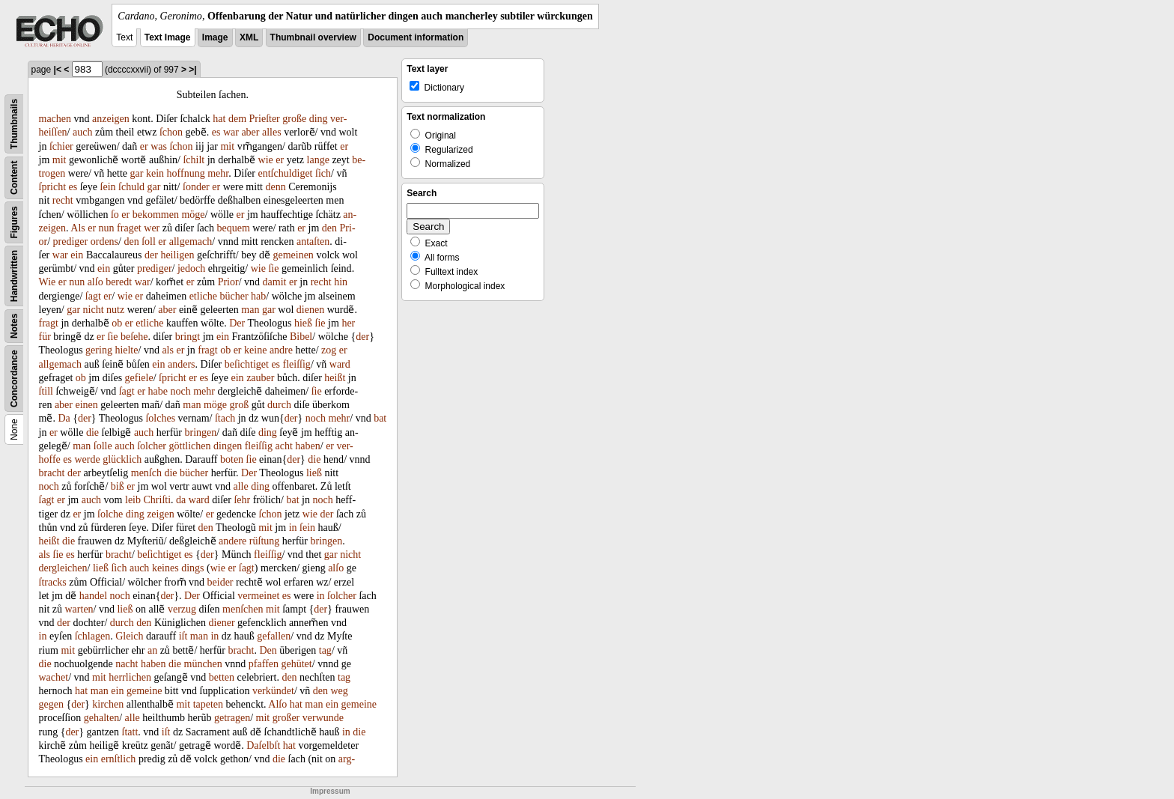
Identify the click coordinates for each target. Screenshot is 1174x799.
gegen (51, 704)
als (168, 350)
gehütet (297, 663)
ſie (273, 268)
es (216, 132)
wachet (54, 677)
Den (267, 650)
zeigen (160, 514)
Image (215, 37)
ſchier (61, 146)
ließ (314, 473)
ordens (104, 241)
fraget (129, 228)
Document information (415, 37)
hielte (126, 350)
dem (237, 118)
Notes (14, 326)
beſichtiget (247, 364)
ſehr (242, 499)
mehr (217, 173)
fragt (48, 323)
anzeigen (111, 118)
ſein (108, 186)
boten (231, 459)
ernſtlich (118, 759)
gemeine (144, 690)
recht (62, 200)
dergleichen (63, 568)
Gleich (129, 636)
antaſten (312, 241)
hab (258, 296)
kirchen (108, 704)
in (293, 527)
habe (158, 391)
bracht (52, 473)
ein (76, 255)
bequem (232, 228)
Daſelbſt (263, 745)
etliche (203, 296)
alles (272, 132)
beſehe (134, 336)
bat (380, 418)
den (329, 228)
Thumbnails (14, 124)
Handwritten (14, 276)
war (231, 132)
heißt (334, 377)
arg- (346, 759)
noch (181, 391)
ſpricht (53, 186)
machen (55, 118)
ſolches (160, 418)
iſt (183, 636)
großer (286, 717)
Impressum (330, 791)
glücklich (122, 459)
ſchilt (193, 159)
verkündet (273, 690)
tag (325, 650)
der (151, 255)
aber (250, 132)
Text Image (168, 37)
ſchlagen (92, 636)
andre (281, 350)
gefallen (274, 636)
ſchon (171, 132)
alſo (95, 282)
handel (93, 595)
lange (318, 159)
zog (328, 350)
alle (240, 486)
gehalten (101, 717)
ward (339, 364)
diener (222, 622)
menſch (146, 473)
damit (275, 282)
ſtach (225, 418)
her (348, 323)
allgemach (191, 241)
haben (307, 446)
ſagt (93, 296)
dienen (310, 309)
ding (318, 118)
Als (77, 228)
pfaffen (264, 663)
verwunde (323, 717)
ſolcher (151, 446)
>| (192, 69)
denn (275, 186)
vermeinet (258, 595)
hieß (303, 323)
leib (133, 499)
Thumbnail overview (313, 37)
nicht (93, 309)
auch (82, 132)
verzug (182, 609)
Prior (228, 282)
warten (79, 609)
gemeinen (293, 255)
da (181, 499)
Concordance (14, 378)
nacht (126, 663)
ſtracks (53, 582)
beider (220, 582)
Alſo (277, 704)
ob (117, 323)
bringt (187, 336)
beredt (119, 282)
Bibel (301, 336)
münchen (203, 663)
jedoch (191, 268)
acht (283, 446)
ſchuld (131, 186)
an (152, 650)
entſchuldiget (285, 173)
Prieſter (264, 118)
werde (87, 459)
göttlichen (190, 446)
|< (57, 69)
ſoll (149, 241)
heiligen (177, 255)
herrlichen (130, 677)
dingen (227, 446)
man (250, 309)
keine (255, 350)
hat (219, 118)
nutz (115, 309)
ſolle (103, 446)
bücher (233, 296)
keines (165, 568)
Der (237, 323)
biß (117, 486)
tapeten (208, 704)
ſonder (196, 186)
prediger (70, 241)
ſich (323, 173)
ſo (115, 214)
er (144, 146)
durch (279, 404)
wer (151, 228)
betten (221, 677)
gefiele (139, 377)
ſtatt (130, 732)
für (45, 336)
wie (265, 159)
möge (192, 214)
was (158, 146)
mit (227, 146)
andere (232, 541)
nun (107, 228)
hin (340, 282)
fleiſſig (297, 364)
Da (64, 418)
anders (181, 364)
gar (137, 173)
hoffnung (186, 173)
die (92, 432)
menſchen (242, 609)
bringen (201, 432)
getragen (232, 717)
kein (155, 173)
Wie (47, 282)
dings (192, 568)
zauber (260, 377)
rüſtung (264, 541)
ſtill (46, 391)
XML (249, 37)
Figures (14, 222)
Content (14, 178)
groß (239, 404)
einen (86, 404)
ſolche (110, 514)
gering (98, 350)
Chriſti (157, 499)
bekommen (156, 214)
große (294, 118)
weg (339, 690)
